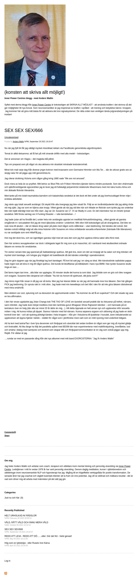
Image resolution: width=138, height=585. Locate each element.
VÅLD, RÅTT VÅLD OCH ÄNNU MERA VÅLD (26, 523)
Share (7, 436)
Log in (7, 561)
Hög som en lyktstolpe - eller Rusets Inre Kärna (27, 544)
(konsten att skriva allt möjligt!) (34, 92)
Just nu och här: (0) (13, 497)
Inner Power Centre (41, 104)
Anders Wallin (18, 142)
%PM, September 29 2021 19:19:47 (38, 142)
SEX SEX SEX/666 (23, 130)
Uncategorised (11, 137)
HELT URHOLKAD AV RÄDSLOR (20, 516)
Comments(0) (10, 432)
